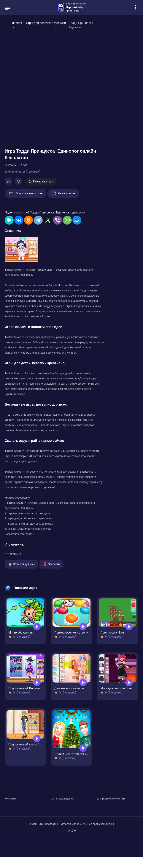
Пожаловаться (41, 181)
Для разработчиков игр (111, 798)
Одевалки (51, 564)
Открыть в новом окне (25, 193)
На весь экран (63, 193)
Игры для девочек (21, 564)
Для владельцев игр (63, 798)
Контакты (10, 798)
